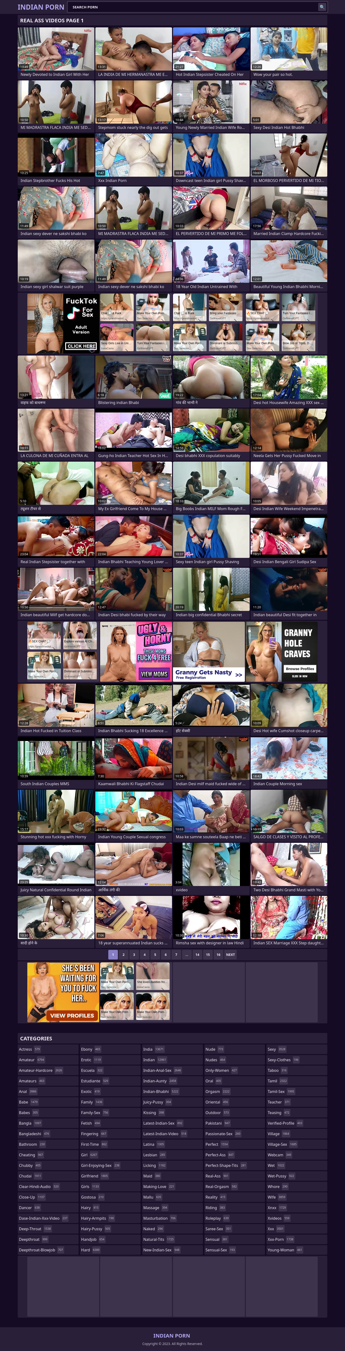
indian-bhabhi (161, 1091)
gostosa (93, 1197)
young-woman (285, 1250)
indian (155, 1059)
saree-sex (219, 1228)
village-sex (283, 1144)
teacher (279, 1102)
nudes (216, 1059)
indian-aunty (160, 1081)
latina (154, 1144)
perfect (217, 1144)
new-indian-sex (162, 1250)
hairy (90, 1207)
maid (152, 1176)
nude (215, 1049)
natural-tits (159, 1239)
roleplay (218, 1218)
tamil (278, 1081)
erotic (91, 1059)
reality (216, 1197)
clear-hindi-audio (39, 1186)
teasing (279, 1112)
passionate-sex (224, 1133)
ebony (91, 1049)
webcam (280, 1154)
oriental (217, 1102)
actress (30, 1049)
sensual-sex (221, 1250)
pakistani (218, 1123)
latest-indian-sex (163, 1123)
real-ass (218, 1176)
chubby (30, 1165)
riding (216, 1207)
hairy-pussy (96, 1228)
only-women (222, 1070)
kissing (154, 1112)
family (92, 1102)
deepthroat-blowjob (41, 1250)
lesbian (154, 1154)
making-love (159, 1186)
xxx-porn (281, 1239)
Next (230, 954)
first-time (94, 1144)
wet (276, 1165)
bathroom (32, 1144)
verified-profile (285, 1123)
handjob (93, 1239)
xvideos (279, 1218)
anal (28, 1091)
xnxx (277, 1207)
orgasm (218, 1091)
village (279, 1133)
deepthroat (34, 1239)
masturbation (160, 1218)
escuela (92, 1070)
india (154, 1049)
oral (214, 1081)
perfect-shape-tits (226, 1165)
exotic (91, 1091)
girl (89, 1154)
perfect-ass (220, 1154)
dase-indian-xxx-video (44, 1218)
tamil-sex (281, 1091)
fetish (91, 1123)
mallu (152, 1197)
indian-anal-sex (162, 1070)
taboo (278, 1070)
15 (208, 954)
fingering (94, 1133)
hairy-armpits (98, 1218)
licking (155, 1165)
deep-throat (35, 1228)
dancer (30, 1207)
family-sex (95, 1112)
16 (218, 954)
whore (278, 1186)
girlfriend (95, 1176)
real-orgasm (222, 1186)
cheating (31, 1154)
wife (277, 1197)
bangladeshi (34, 1133)
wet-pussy (281, 1176)
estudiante (95, 1081)
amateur (32, 1059)
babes (29, 1112)
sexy (277, 1049)
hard (91, 1250)
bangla (30, 1123)
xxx (276, 1228)
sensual (217, 1239)
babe (29, 1102)
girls (90, 1186)
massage (155, 1207)
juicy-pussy (157, 1102)
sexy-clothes (283, 1059)
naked (153, 1228)
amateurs (32, 1081)
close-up (32, 1197)
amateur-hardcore (41, 1070)
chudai (30, 1176)
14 (197, 954)
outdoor (218, 1112)
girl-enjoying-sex (101, 1165)
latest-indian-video (165, 1133)
